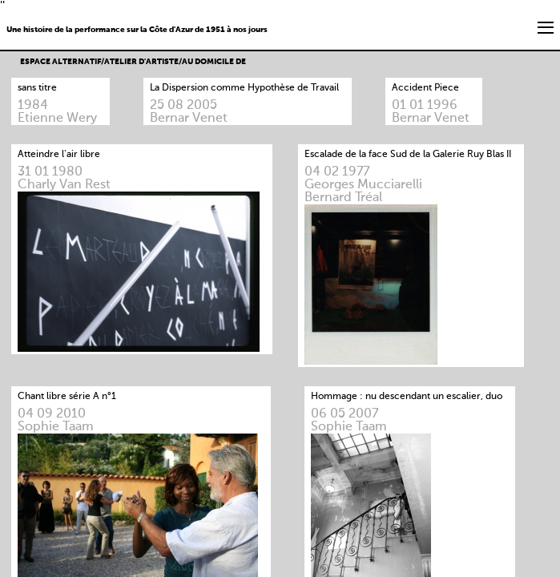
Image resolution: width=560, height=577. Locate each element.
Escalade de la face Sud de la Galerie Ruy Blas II (407, 154)
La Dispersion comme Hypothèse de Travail (244, 88)
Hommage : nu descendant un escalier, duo (406, 396)
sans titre (37, 88)
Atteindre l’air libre (59, 154)
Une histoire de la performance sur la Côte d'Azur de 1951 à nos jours (137, 30)
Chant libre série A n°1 (67, 396)
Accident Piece (425, 88)
